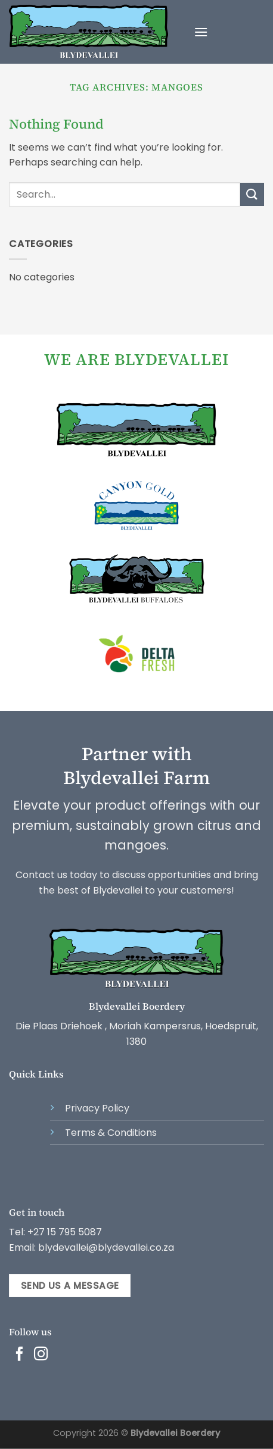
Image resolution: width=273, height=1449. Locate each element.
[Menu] (201, 31)
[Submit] (252, 194)
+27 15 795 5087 (64, 1232)
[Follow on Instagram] (41, 1355)
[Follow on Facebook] (20, 1355)
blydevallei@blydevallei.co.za (105, 1247)
